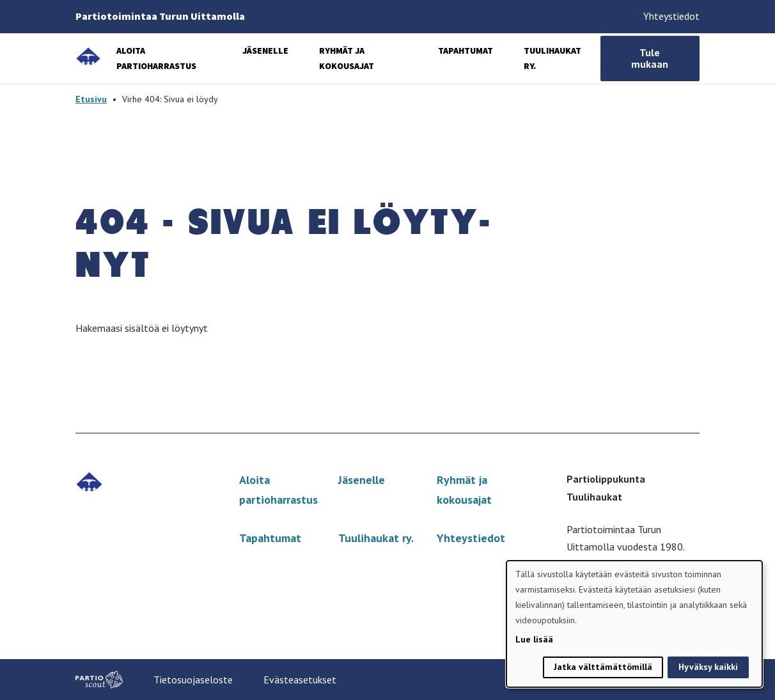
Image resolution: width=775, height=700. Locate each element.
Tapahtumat (465, 50)
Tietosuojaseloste (193, 679)
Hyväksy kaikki (708, 667)
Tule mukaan (649, 58)
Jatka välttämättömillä (603, 667)
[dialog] (634, 624)
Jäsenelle (265, 50)
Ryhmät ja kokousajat (464, 489)
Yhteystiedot (671, 16)
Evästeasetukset (299, 679)
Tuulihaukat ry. (376, 538)
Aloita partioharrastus (278, 489)
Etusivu (91, 99)
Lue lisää (534, 639)
